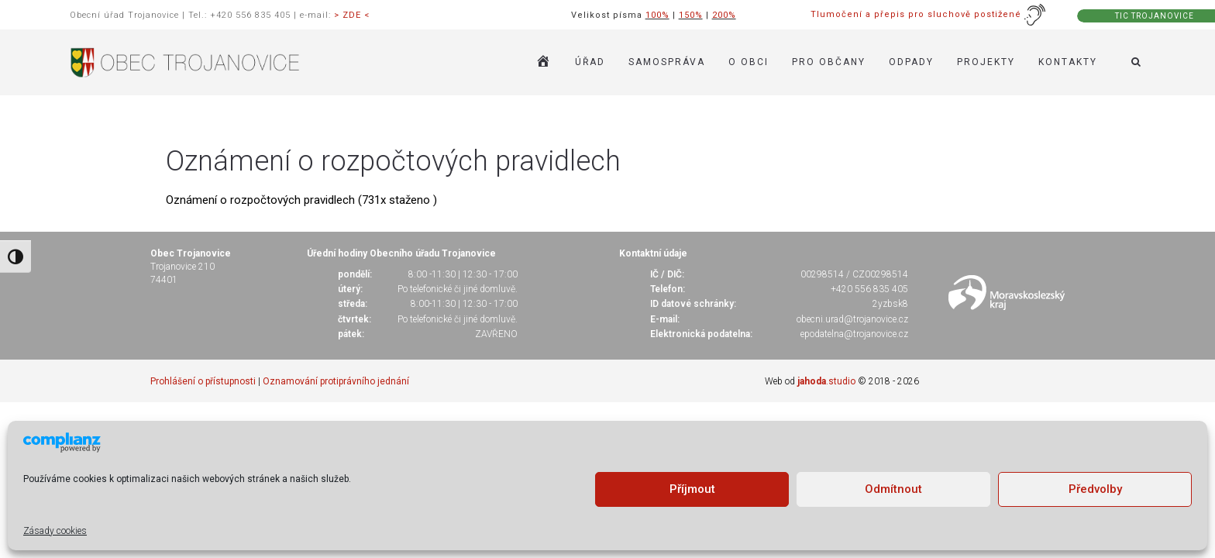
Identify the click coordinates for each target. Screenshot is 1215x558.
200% (724, 15)
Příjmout (692, 489)
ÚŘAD (590, 62)
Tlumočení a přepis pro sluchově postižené (928, 14)
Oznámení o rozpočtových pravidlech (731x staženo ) (301, 200)
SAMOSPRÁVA (666, 62)
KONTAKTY (1067, 62)
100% (657, 15)
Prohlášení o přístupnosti (203, 381)
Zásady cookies (55, 530)
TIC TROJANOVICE (1154, 16)
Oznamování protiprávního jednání (336, 381)
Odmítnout (893, 489)
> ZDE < (352, 15)
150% (691, 15)
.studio (826, 381)
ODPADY (911, 62)
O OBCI (748, 62)
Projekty (986, 62)
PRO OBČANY (829, 62)
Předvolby (1095, 489)
